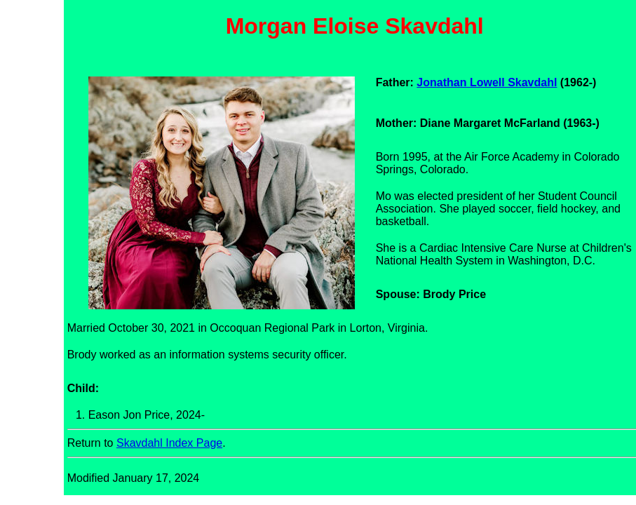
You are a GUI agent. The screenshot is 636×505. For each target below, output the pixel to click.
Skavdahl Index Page (169, 443)
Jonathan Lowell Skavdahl (487, 82)
